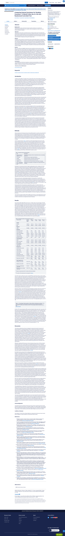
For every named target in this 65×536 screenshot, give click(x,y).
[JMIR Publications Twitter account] (49, 517)
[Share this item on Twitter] (49, 48)
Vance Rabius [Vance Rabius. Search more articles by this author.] (17, 17)
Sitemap (34, 520)
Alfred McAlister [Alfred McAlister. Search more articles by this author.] (32, 17)
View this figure (18, 306)
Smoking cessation (18, 72)
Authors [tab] (15, 21)
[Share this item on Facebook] (51, 48)
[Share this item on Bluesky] (48, 48)
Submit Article (47, 5)
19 (31, 350)
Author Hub (6, 517)
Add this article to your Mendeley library (54, 30)
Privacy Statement (36, 517)
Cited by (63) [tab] (24, 21)
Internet (22, 72)
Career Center (51, 2)
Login (56, 2)
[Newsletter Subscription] (54, 530)
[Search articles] (46, 2)
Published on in (25, 10)
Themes (20, 520)
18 (29, 333)
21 (33, 366)
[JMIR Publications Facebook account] (51, 517)
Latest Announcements (23, 517)
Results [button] (6, 28)
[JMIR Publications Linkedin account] (52, 517)
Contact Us (35, 518)
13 (40, 109)
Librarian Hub (6, 521)
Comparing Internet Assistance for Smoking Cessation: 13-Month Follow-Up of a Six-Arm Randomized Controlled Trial (28, 14)
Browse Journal (40, 5)
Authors (20, 518)
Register (59, 2)
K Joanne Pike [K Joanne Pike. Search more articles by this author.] (21, 17)
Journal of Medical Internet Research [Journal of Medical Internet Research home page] (12, 5)
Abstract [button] (6, 24)
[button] (64, 1)
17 (28, 333)
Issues (20, 521)
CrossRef (31, 420)
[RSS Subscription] (56, 517)
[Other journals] (25, 5)
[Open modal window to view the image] (9, 11)
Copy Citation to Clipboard (52, 21)
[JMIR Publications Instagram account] (55, 517)
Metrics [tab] (42, 21)
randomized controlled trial (34, 72)
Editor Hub (6, 518)
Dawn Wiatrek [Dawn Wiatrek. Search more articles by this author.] (26, 17)
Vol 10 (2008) (25, 10)
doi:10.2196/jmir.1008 (18, 67)
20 (32, 350)
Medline (28, 420)
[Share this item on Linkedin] (52, 48)
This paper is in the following (54, 33)
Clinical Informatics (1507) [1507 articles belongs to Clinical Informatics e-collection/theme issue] (52, 35)
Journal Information (32, 5)
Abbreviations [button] (7, 32)
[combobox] (27, 2)
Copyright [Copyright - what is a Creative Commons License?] (17, 494)
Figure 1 (20, 291)
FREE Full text (24, 420)
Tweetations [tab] (33, 21)
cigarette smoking (27, 72)
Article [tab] (8, 21)
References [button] (7, 31)
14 (43, 110)
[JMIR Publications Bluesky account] (48, 517)
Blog (19, 523)
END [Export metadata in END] (48, 25)
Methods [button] (6, 27)
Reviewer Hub (6, 520)
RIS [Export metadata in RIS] (48, 28)
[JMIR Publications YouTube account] (54, 517)
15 (30, 113)
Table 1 (25, 140)
